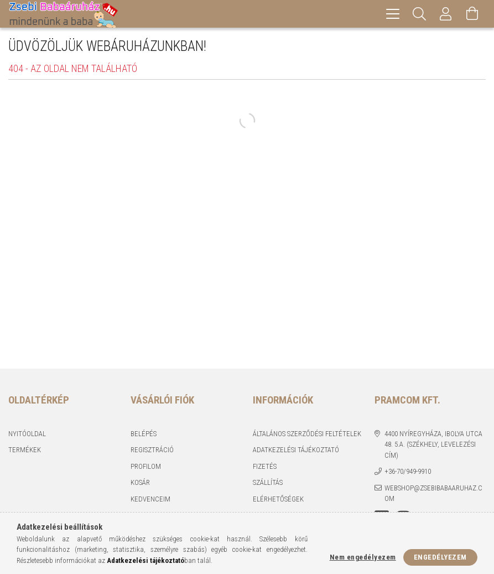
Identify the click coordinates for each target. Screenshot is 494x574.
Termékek (24, 450)
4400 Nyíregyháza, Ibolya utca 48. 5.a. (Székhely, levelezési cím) (433, 444)
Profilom (146, 466)
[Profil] (446, 14)
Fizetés (265, 466)
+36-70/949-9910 (407, 471)
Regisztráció (152, 450)
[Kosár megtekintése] (472, 14)
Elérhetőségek (278, 499)
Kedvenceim (150, 499)
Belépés (144, 434)
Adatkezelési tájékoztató (296, 450)
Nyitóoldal (27, 434)
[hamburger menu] (392, 14)
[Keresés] (419, 14)
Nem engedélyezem (363, 557)
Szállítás (268, 482)
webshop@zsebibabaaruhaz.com (433, 493)
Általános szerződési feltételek (307, 434)
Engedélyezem (440, 557)
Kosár (140, 482)
